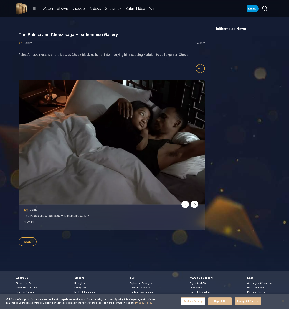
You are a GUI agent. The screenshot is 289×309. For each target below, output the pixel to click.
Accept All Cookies (248, 301)
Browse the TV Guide (26, 287)
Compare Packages (140, 287)
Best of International (84, 292)
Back (27, 241)
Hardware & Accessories (142, 292)
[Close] (283, 301)
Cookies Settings (193, 301)
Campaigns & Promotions (260, 283)
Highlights (79, 283)
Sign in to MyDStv (198, 283)
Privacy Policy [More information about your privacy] (143, 302)
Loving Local (80, 287)
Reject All (220, 301)
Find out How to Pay (200, 292)
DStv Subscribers (256, 287)
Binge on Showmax (26, 292)
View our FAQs (197, 287)
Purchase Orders (256, 292)
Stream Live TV (23, 283)
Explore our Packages (141, 283)
